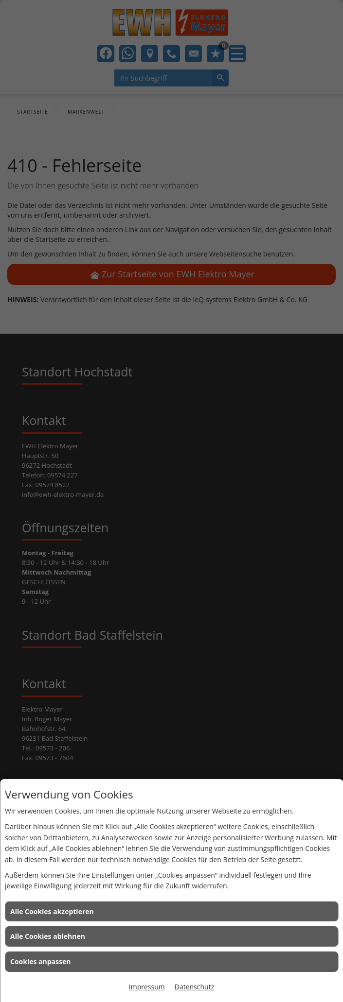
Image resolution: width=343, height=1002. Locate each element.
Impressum (147, 986)
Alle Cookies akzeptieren (52, 911)
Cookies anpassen (40, 961)
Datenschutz (194, 986)
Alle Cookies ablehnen (47, 936)
